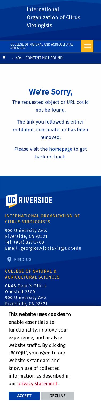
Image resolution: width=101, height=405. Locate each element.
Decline (57, 395)
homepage (60, 149)
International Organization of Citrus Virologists (53, 17)
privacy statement (37, 384)
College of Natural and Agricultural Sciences (41, 46)
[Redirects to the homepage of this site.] (4, 58)
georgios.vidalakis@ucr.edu (51, 248)
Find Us (22, 259)
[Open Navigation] (87, 46)
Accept (24, 395)
